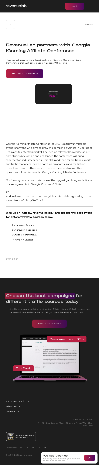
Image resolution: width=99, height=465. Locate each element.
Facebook (31, 230)
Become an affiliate (25, 73)
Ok (89, 458)
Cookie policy (12, 411)
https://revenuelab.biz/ (38, 212)
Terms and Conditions (17, 401)
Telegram (31, 225)
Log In (74, 6)
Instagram (31, 235)
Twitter (29, 240)
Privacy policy (13, 406)
